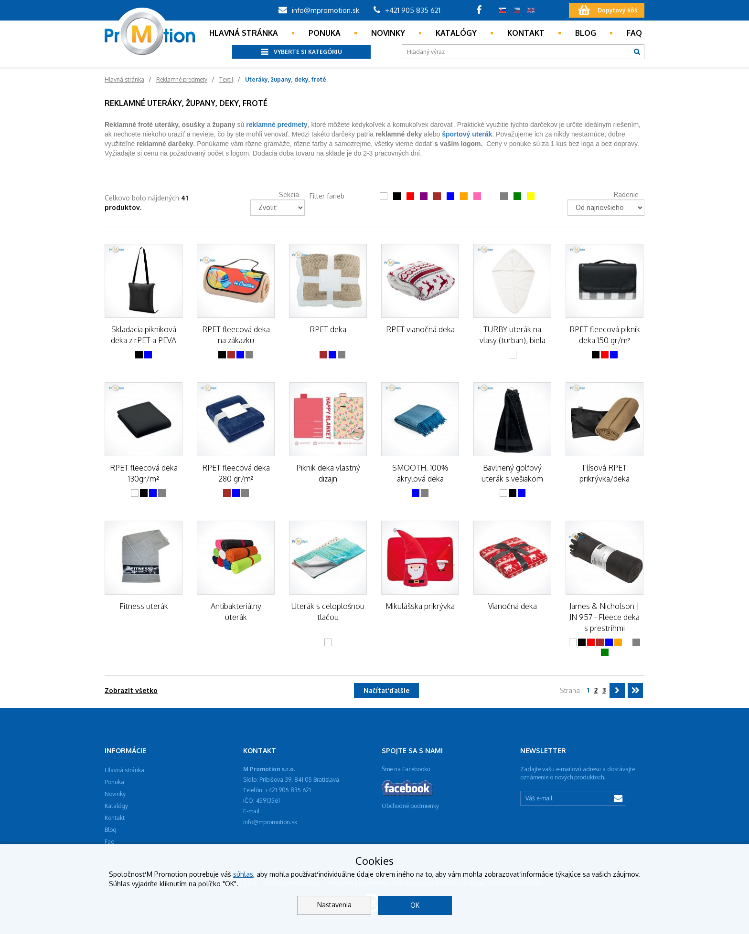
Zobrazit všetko (131, 690)
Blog (585, 33)
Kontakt (526, 33)
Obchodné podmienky (410, 805)
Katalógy (456, 33)
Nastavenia (334, 905)
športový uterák (467, 134)
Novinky (388, 33)
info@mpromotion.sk (318, 10)
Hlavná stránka (243, 33)
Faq (634, 33)
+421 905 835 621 (407, 10)
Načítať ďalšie (386, 690)
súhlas (243, 874)
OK (414, 905)
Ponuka (325, 33)
